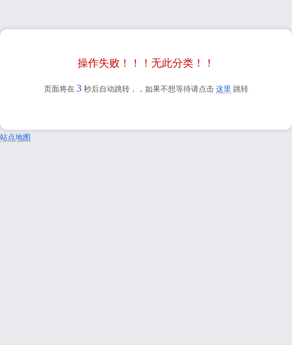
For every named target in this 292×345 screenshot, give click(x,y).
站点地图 (15, 137)
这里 (223, 89)
